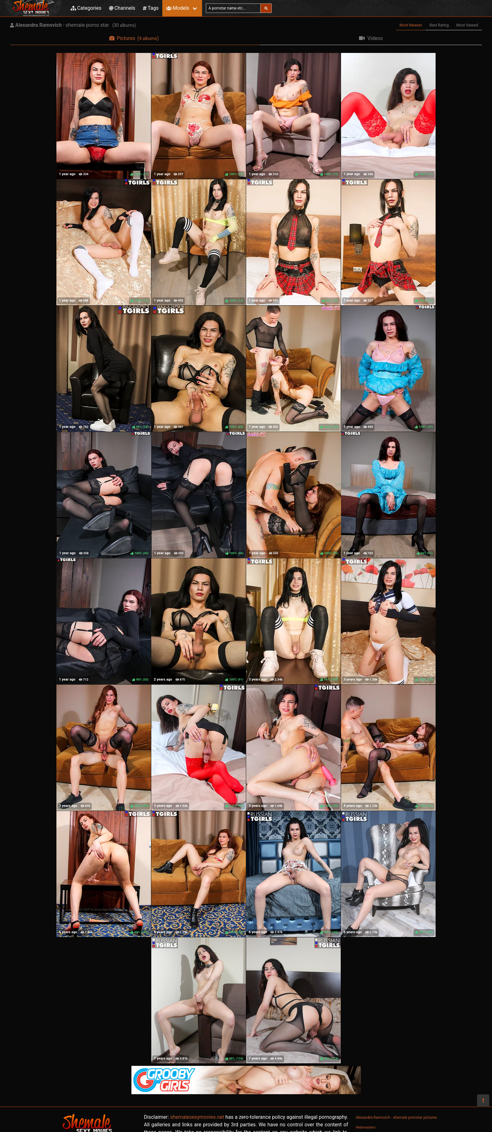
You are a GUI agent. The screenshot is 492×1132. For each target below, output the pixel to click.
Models (177, 8)
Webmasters (366, 1127)
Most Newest (411, 25)
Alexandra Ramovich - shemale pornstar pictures (396, 1117)
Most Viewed (467, 25)
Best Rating (439, 25)
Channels (122, 8)
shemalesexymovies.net (197, 1117)
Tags (151, 8)
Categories (86, 8)
